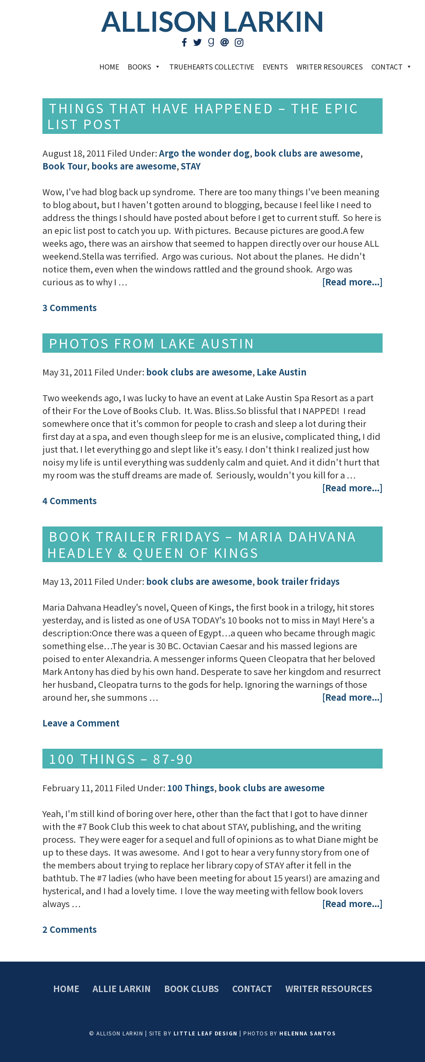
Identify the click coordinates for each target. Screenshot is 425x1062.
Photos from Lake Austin (152, 342)
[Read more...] (352, 281)
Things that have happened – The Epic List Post (203, 115)
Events (275, 66)
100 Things (190, 787)
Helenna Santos (307, 1033)
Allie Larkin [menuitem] (122, 988)
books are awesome (134, 166)
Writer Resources (329, 66)
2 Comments (69, 929)
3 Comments (69, 307)
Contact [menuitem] (252, 988)
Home (109, 66)
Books (144, 66)
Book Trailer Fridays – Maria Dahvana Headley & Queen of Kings (202, 544)
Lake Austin (281, 372)
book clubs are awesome (307, 153)
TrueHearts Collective (211, 66)
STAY (191, 166)
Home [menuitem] (66, 988)
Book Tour (64, 166)
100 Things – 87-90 (121, 758)
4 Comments (69, 500)
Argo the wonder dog (204, 153)
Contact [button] (391, 66)
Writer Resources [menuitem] (328, 988)
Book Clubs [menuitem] (191, 988)
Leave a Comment (81, 723)
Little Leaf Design (206, 1033)
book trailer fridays (298, 581)
